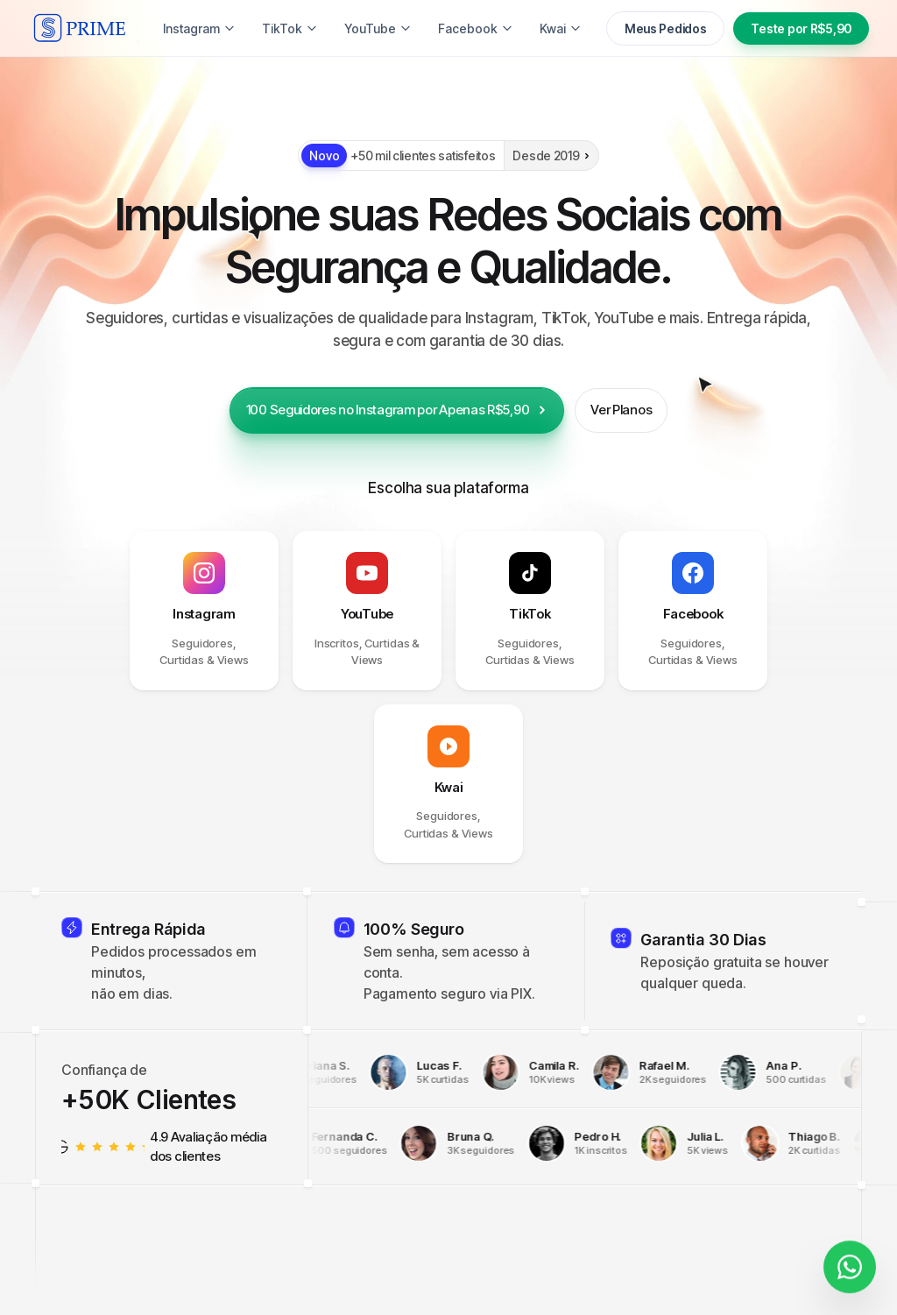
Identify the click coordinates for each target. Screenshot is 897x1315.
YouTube (378, 28)
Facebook (475, 28)
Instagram (199, 28)
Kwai (561, 28)
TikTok (290, 28)
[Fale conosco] (849, 1259)
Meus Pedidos (666, 28)
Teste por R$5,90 (801, 28)
